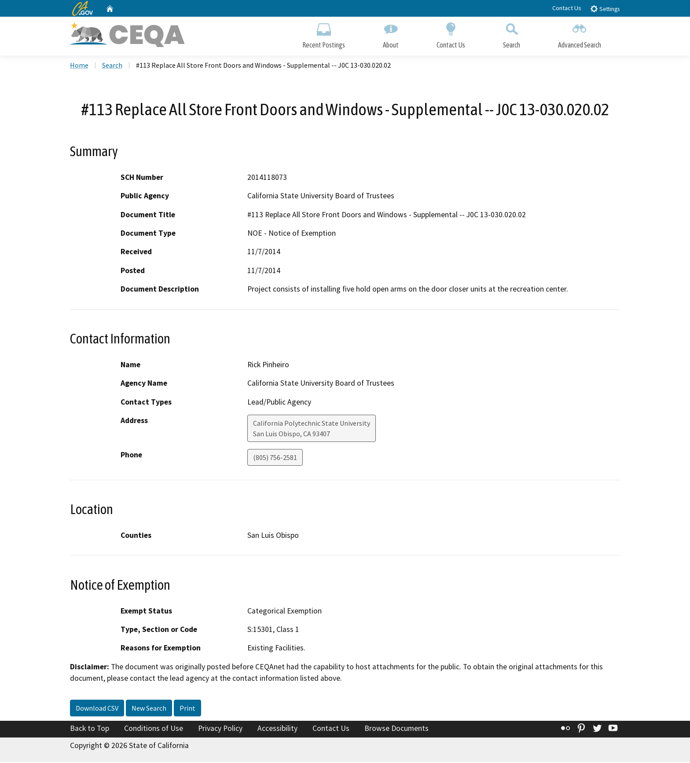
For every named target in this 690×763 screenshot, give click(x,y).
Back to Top (89, 729)
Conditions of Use (153, 729)
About (390, 34)
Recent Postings (324, 34)
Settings (605, 8)
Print (187, 709)
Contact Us (566, 8)
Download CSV (97, 709)
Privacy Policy (220, 729)
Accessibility (277, 729)
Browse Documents (396, 729)
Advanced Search (579, 34)
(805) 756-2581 (275, 458)
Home (79, 66)
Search (511, 34)
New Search (149, 709)
